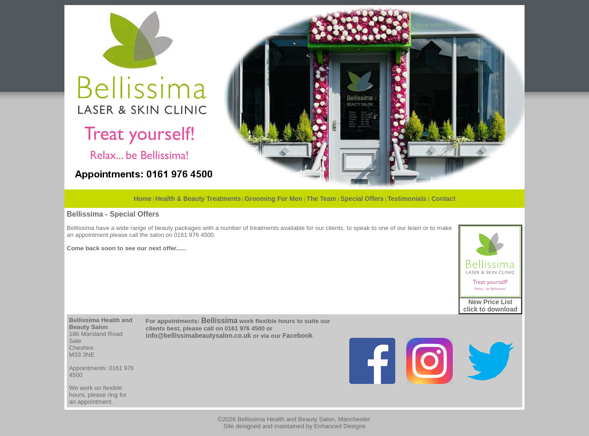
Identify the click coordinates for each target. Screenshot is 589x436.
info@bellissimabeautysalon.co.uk (198, 335)
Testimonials (407, 198)
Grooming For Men (274, 198)
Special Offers (362, 198)
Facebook (297, 335)
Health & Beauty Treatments (198, 198)
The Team (322, 198)
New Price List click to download (490, 305)
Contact (443, 198)
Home (142, 198)
